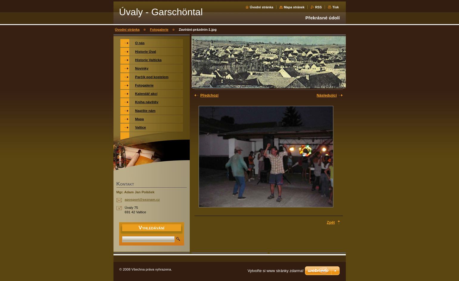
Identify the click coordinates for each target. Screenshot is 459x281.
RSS (318, 7)
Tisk (335, 7)
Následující (327, 95)
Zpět (331, 222)
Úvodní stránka (261, 7)
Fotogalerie (159, 29)
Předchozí (209, 95)
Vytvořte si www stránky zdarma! (276, 270)
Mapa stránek (294, 7)
